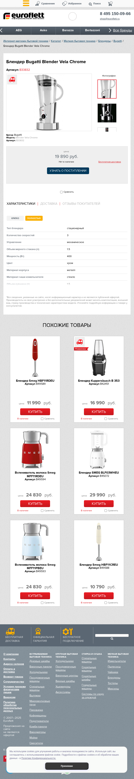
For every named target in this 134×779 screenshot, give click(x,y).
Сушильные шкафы (89, 678)
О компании (11, 654)
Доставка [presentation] (48, 203)
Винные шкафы (65, 681)
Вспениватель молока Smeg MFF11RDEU (35, 474)
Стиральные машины (37, 688)
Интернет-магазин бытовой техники (25, 41)
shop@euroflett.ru (110, 18)
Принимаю (67, 766)
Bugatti (117, 41)
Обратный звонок (72, 16)
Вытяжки (35, 695)
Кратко (15, 218)
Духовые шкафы (40, 661)
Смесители (36, 743)
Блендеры (104, 41)
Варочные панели (41, 666)
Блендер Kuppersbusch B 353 (99, 381)
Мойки (33, 737)
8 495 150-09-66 (115, 14)
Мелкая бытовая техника (80, 41)
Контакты (9, 659)
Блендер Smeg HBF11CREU (99, 565)
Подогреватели (39, 721)
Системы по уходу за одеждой (93, 695)
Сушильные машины (89, 669)
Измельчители (117, 661)
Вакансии (9, 697)
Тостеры (113, 683)
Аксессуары (63, 692)
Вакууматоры (38, 732)
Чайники (113, 672)
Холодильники (39, 672)
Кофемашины (38, 715)
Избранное (75, 3)
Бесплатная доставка (109, 162)
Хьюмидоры (63, 686)
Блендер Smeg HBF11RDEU (35, 381)
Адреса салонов (13, 664)
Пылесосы (114, 666)
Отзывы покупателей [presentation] (81, 203)
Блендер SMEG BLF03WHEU (99, 473)
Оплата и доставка (9, 670)
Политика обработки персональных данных (12, 706)
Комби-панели (38, 726)
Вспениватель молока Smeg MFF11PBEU (35, 566)
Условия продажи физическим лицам (14, 689)
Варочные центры (67, 675)
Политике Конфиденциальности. (38, 758)
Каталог (56, 41)
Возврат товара (13, 676)
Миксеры (113, 688)
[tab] (22, 204)
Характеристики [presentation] (21, 203)
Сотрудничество (13, 681)
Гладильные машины (89, 686)
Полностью (34, 218)
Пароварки (36, 710)
